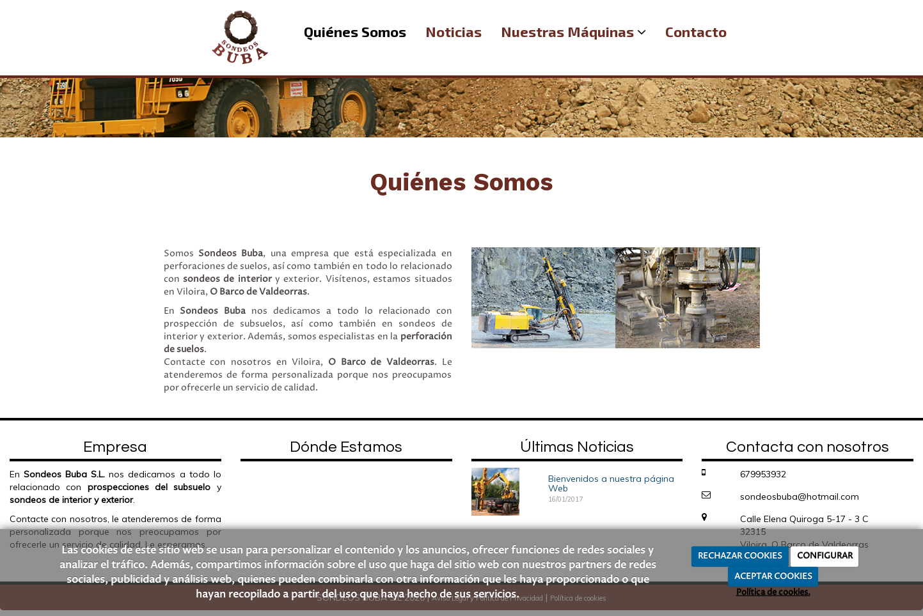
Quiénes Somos (355, 31)
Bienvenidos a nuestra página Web (611, 483)
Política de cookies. (773, 592)
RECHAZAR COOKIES (740, 556)
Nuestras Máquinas (573, 31)
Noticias (453, 31)
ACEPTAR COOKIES (773, 576)
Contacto (696, 31)
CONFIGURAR (825, 556)
